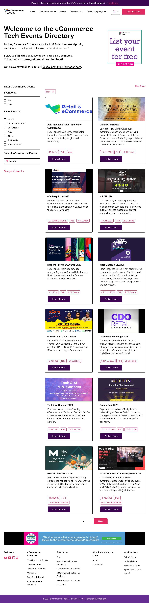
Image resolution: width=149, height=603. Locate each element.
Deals (32, 11)
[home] (14, 12)
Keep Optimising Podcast (69, 580)
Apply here (113, 3)
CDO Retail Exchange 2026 (114, 336)
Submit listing (130, 557)
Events (63, 11)
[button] (47, 12)
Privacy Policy (76, 598)
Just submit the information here (61, 66)
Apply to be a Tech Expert (132, 571)
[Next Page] (100, 521)
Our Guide (61, 584)
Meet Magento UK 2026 (112, 265)
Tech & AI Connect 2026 (60, 405)
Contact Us (97, 564)
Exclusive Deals (34, 564)
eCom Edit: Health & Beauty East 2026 (120, 473)
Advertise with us (132, 565)
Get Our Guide (133, 11)
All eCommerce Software (34, 583)
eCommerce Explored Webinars (67, 563)
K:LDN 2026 (106, 196)
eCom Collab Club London (61, 336)
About (95, 560)
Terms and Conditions (96, 598)
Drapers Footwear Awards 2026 (64, 265)
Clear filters (140, 86)
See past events (14, 171)
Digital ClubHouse (109, 124)
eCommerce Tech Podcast (69, 568)
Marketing (31, 573)
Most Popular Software (37, 560)
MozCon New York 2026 (59, 473)
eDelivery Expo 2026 (58, 196)
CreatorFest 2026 (109, 405)
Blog (59, 557)
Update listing (130, 561)
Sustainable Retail (35, 577)
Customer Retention (36, 568)
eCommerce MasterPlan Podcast (68, 574)
